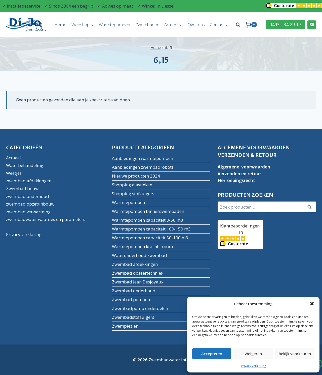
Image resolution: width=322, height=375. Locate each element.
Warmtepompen (114, 24)
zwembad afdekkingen (28, 181)
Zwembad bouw (22, 188)
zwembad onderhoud (27, 196)
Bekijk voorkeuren (295, 353)
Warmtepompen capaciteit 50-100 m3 (150, 238)
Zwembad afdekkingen (135, 264)
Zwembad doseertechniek (137, 273)
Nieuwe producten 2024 (136, 176)
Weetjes (14, 173)
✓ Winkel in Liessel (156, 6)
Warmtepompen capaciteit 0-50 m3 (147, 220)
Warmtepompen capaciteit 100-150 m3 (151, 229)
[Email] (311, 24)
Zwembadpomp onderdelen (140, 308)
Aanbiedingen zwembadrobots (143, 167)
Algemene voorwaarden (244, 167)
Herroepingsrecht (236, 180)
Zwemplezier (125, 326)
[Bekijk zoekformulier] (238, 24)
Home (60, 24)
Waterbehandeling (24, 165)
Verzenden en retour (239, 174)
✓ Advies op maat (115, 6)
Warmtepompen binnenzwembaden (148, 211)
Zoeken (311, 207)
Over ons (196, 24)
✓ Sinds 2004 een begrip (69, 6)
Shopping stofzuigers (133, 193)
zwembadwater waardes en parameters (45, 219)
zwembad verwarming (28, 212)
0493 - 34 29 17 (285, 24)
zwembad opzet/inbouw (30, 204)
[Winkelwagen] (251, 25)
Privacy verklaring (253, 366)
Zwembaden (147, 24)
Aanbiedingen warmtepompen (142, 158)
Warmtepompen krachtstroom (142, 246)
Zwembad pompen (131, 299)
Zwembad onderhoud (133, 291)
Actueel (13, 158)
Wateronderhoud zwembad (139, 255)
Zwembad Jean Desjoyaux (138, 282)
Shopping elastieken (132, 185)
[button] (311, 303)
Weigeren (253, 353)
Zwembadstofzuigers (133, 317)
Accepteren (211, 353)
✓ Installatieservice (21, 6)
